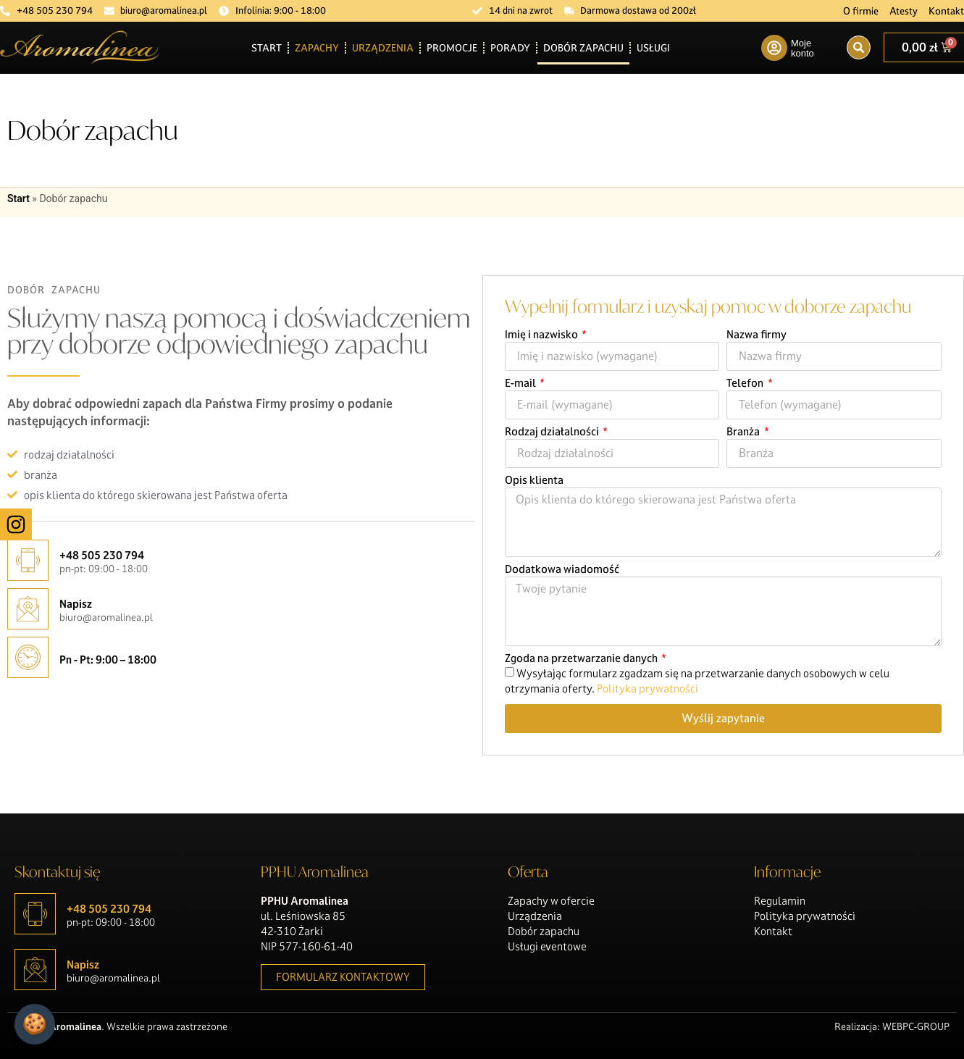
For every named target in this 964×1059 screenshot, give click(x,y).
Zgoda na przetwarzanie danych (582, 659)
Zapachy (317, 47)
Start (266, 47)
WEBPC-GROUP (916, 1026)
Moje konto (802, 48)
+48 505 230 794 (101, 555)
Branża (744, 432)
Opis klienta (534, 481)
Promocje (452, 47)
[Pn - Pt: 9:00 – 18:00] (28, 657)
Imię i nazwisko (542, 335)
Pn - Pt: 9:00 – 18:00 (107, 659)
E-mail (521, 384)
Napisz (75, 604)
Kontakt (946, 10)
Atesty (903, 10)
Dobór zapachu (583, 47)
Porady (510, 47)
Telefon (746, 384)
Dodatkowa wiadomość (562, 570)
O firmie (861, 10)
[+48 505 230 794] (28, 560)
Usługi (653, 47)
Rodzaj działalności (553, 432)
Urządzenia (383, 47)
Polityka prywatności (647, 688)
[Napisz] (28, 608)
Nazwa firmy (756, 335)
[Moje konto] (774, 48)
